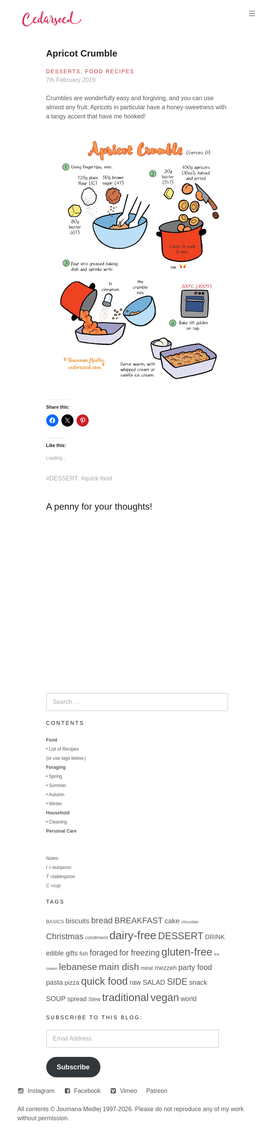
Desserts (63, 71)
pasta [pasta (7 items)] (54, 982)
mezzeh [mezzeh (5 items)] (166, 967)
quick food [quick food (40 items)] (104, 981)
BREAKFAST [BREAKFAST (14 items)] (138, 920)
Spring (55, 776)
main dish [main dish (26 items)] (119, 967)
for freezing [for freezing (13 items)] (139, 952)
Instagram (41, 1091)
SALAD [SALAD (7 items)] (153, 982)
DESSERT (63, 478)
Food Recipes (110, 71)
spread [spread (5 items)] (76, 999)
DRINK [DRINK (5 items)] (215, 937)
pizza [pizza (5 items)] (71, 982)
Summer (57, 785)
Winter (55, 803)
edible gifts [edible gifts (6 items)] (62, 953)
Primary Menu (251, 13)
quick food (98, 478)
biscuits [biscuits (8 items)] (77, 921)
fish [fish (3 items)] (84, 954)
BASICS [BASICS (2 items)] (55, 921)
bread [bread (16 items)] (102, 920)
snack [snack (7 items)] (198, 982)
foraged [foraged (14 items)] (104, 952)
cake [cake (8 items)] (172, 921)
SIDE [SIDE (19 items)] (177, 982)
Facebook (87, 1091)
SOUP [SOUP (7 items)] (56, 999)
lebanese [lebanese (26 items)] (78, 967)
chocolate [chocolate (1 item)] (190, 921)
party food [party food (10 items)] (195, 967)
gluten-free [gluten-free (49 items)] (187, 952)
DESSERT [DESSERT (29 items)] (181, 935)
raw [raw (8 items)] (135, 982)
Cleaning (58, 822)
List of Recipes (64, 749)
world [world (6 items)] (189, 999)
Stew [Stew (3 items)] (94, 999)
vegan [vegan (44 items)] (164, 997)
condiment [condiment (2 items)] (96, 937)
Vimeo (128, 1091)
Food (51, 740)
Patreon (157, 1091)
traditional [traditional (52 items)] (125, 997)
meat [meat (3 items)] (147, 968)
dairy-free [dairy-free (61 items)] (133, 935)
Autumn (56, 794)
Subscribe (72, 1067)
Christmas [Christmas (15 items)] (65, 936)
